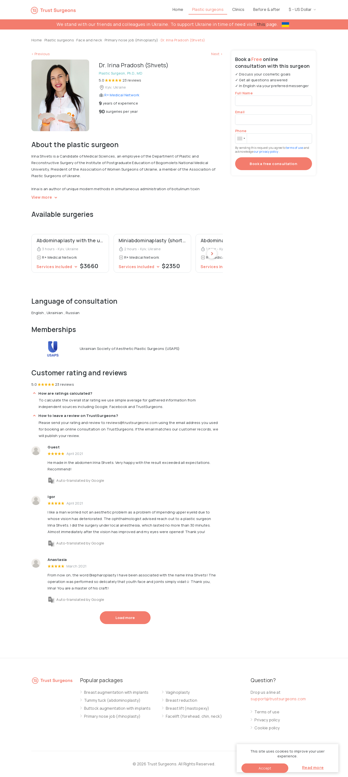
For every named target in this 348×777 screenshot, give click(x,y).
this (261, 24)
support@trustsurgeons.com (278, 699)
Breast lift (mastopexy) (187, 708)
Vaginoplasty (178, 692)
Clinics (258, 9)
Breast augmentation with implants (116, 692)
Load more (125, 617)
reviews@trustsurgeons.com (132, 422)
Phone (240, 130)
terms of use (295, 148)
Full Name (244, 93)
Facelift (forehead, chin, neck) (194, 716)
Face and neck (89, 40)
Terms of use (266, 712)
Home (197, 9)
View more (45, 197)
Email (240, 112)
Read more (313, 767)
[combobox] (240, 138)
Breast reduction (181, 700)
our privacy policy (266, 152)
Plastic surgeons (227, 9)
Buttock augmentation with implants (117, 708)
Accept (265, 768)
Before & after (286, 9)
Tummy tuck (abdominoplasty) (112, 700)
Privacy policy (267, 720)
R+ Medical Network (119, 95)
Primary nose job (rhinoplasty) (132, 40)
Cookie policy (267, 728)
